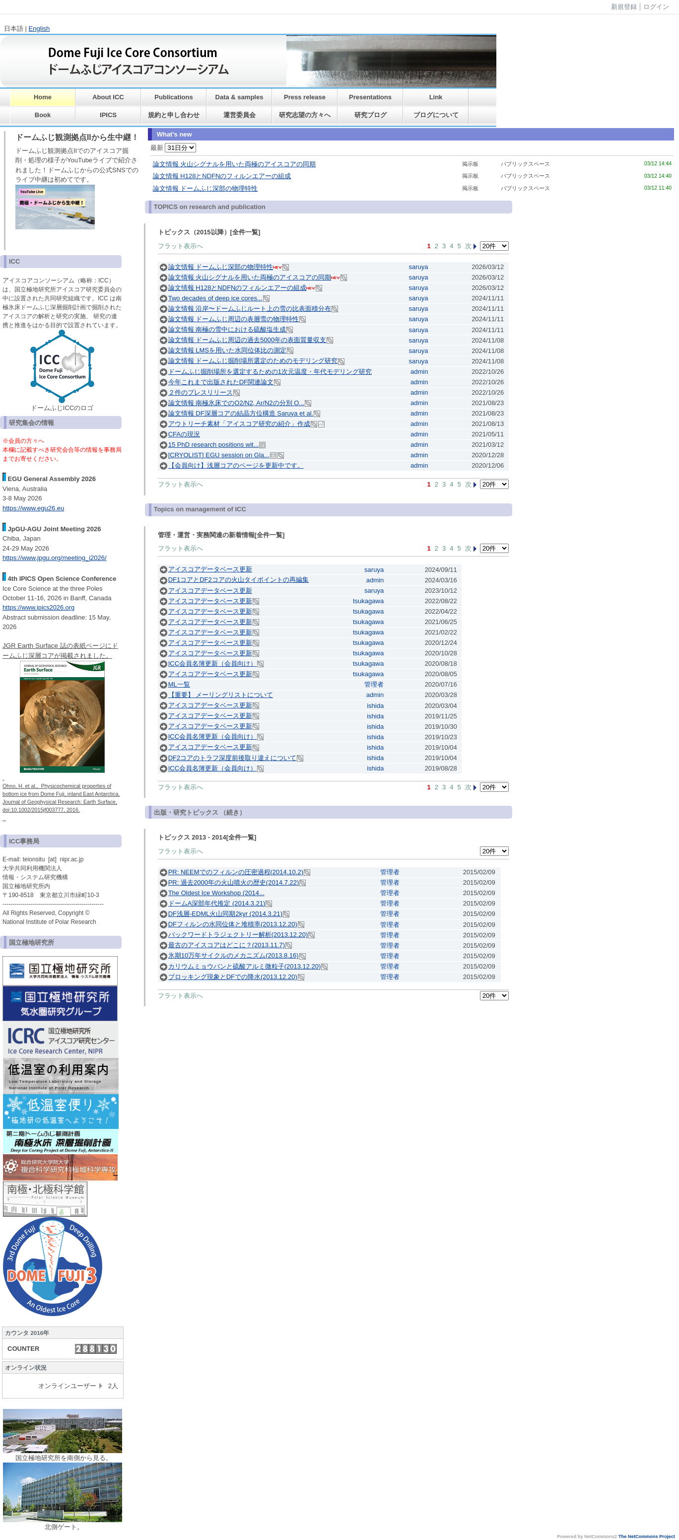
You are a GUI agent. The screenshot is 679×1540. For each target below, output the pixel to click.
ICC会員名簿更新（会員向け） (212, 663)
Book (43, 115)
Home (43, 97)
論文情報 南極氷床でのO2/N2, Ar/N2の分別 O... (236, 403)
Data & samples (239, 97)
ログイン (656, 6)
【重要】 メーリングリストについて (220, 695)
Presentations (370, 97)
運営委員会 (239, 115)
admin (419, 371)
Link (436, 97)
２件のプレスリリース (200, 392)
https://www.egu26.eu (33, 508)
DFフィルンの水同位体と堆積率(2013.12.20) (232, 924)
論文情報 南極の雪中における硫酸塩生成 (227, 329)
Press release (305, 97)
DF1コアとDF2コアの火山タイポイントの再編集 (238, 579)
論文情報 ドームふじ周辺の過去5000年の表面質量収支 (247, 340)
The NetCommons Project (646, 1536)
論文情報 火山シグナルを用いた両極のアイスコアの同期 (234, 164)
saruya (418, 267)
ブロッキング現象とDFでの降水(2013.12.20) (232, 976)
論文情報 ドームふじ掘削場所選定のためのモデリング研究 (253, 360)
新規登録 (624, 6)
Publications (173, 97)
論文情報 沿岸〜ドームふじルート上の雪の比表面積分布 (250, 308)
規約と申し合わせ (174, 115)
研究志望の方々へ (305, 115)
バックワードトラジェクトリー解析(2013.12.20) (238, 934)
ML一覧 (179, 684)
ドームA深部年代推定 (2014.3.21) (217, 903)
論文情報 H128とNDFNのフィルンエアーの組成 (222, 176)
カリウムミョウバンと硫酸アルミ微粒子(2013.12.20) (244, 966)
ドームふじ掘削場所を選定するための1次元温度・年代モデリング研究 (270, 371)
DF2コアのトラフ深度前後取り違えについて (232, 758)
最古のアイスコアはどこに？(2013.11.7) (226, 945)
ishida (375, 705)
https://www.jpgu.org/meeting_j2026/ (54, 557)
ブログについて (436, 115)
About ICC (108, 97)
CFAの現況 (184, 434)
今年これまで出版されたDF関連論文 (220, 382)
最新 (173, 147)
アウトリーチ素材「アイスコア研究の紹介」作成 (239, 423)
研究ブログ (370, 115)
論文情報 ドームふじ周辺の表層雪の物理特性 (233, 319)
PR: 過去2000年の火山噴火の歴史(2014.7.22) (233, 882)
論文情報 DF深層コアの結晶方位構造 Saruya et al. (241, 413)
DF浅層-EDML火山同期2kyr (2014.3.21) (225, 913)
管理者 (374, 684)
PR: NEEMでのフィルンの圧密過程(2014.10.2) (235, 872)
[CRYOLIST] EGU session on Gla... (219, 455)
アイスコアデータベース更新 (210, 569)
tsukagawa (368, 601)
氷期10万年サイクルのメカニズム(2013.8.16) (233, 955)
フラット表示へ (180, 246)
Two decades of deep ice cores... (215, 298)
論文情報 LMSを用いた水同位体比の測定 (227, 350)
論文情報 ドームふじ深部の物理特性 (205, 188)
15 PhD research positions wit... (213, 444)
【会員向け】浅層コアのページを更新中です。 (236, 465)
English (39, 28)
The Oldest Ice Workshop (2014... (216, 893)
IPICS (108, 115)
